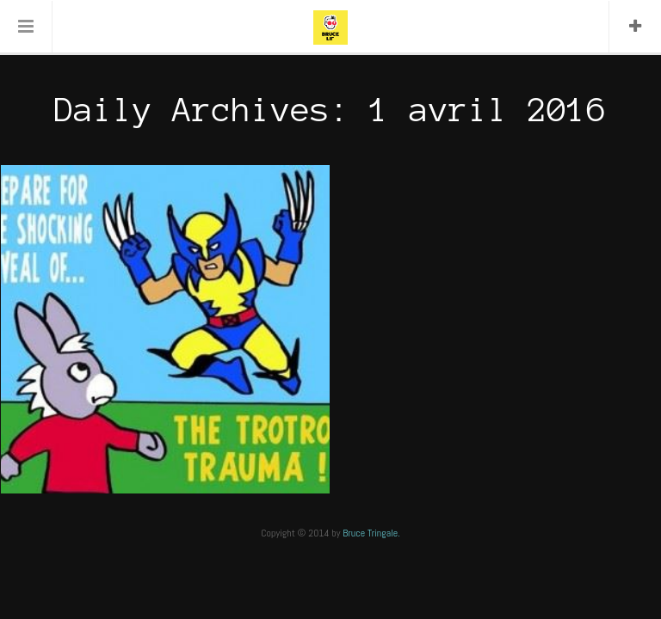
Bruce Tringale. (371, 533)
